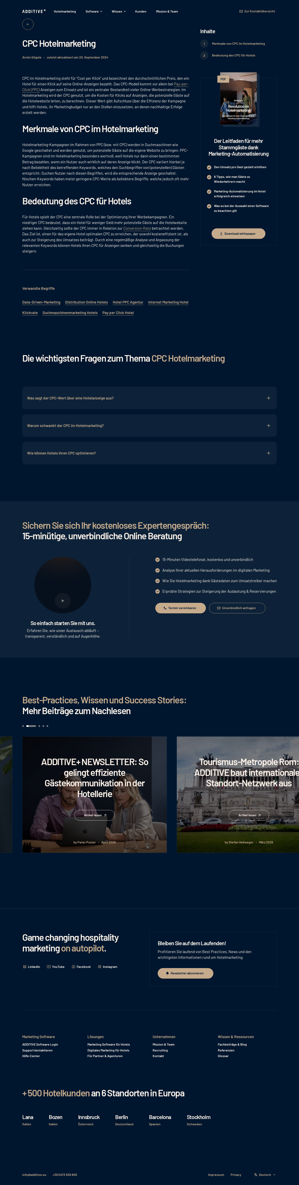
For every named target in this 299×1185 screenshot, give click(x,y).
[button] (94, 11)
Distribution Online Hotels (86, 302)
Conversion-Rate (137, 228)
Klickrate (30, 312)
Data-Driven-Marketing (41, 302)
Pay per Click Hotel (118, 312)
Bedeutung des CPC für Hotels (233, 55)
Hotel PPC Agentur (128, 302)
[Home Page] (34, 11)
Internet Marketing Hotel (168, 302)
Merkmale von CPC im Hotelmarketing (238, 43)
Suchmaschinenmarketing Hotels (70, 312)
